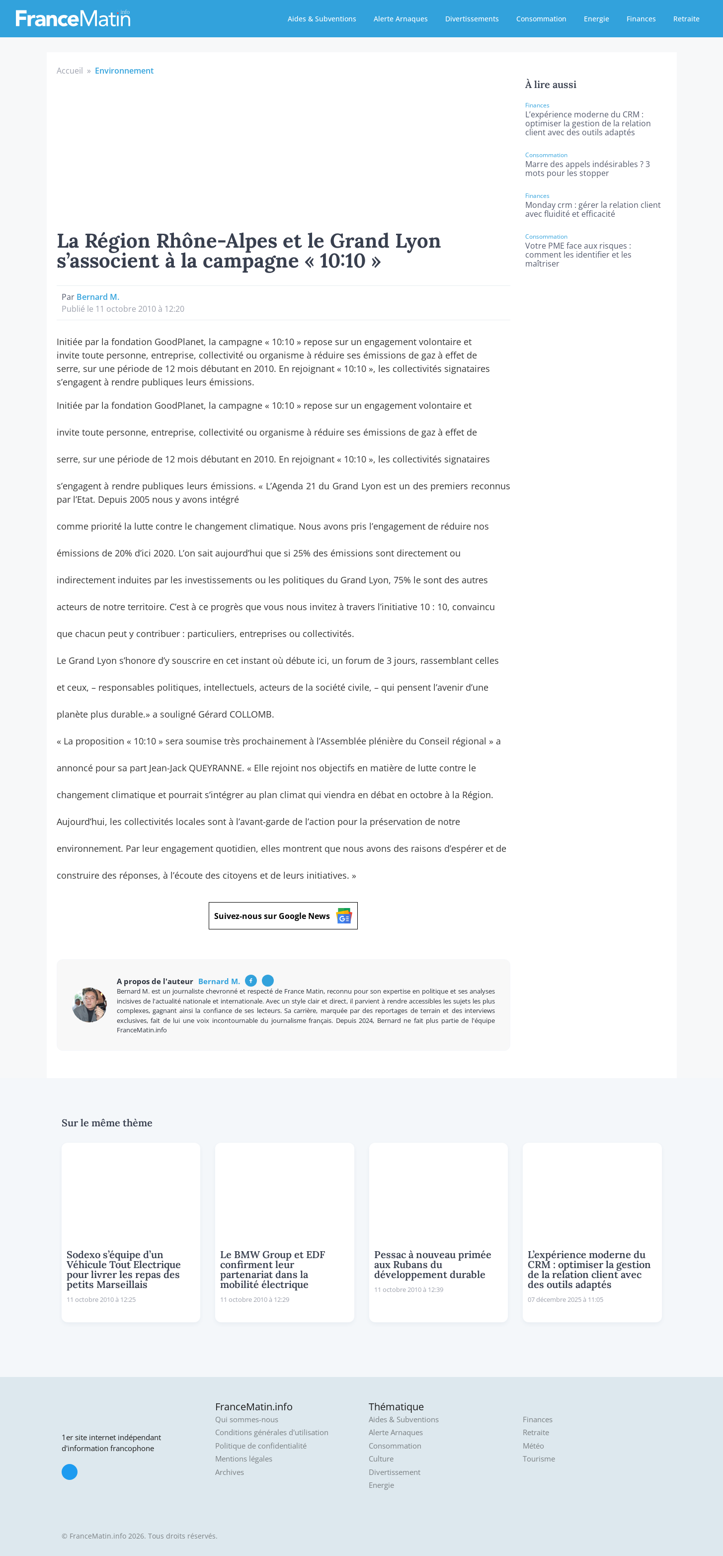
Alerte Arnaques (401, 18)
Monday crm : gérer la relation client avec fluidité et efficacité (593, 209)
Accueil (70, 70)
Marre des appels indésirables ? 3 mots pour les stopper (587, 169)
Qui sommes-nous (246, 1419)
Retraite (686, 18)
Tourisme (539, 1459)
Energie (596, 18)
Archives (229, 1472)
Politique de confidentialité (261, 1446)
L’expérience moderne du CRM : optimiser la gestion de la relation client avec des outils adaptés (588, 123)
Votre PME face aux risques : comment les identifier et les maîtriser (578, 254)
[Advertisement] (284, 151)
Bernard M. (98, 296)
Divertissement (394, 1472)
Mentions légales (243, 1459)
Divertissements (472, 18)
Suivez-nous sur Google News (283, 916)
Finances (641, 18)
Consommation (541, 18)
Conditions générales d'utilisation (271, 1432)
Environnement (124, 70)
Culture (381, 1459)
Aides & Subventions (322, 18)
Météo (533, 1446)
